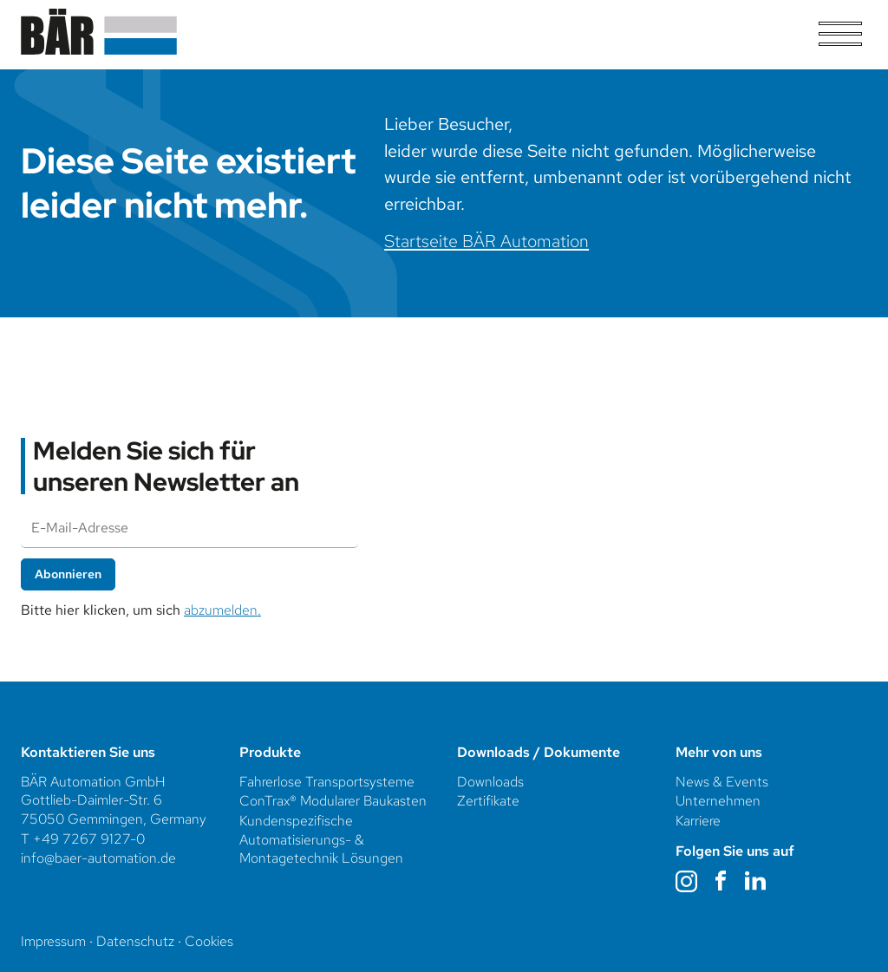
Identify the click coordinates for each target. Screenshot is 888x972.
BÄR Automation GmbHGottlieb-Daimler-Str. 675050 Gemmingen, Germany (113, 800)
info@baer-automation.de (98, 858)
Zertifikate (488, 801)
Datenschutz (135, 941)
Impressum (53, 941)
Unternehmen (720, 801)
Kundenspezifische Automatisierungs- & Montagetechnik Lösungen (323, 839)
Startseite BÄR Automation (486, 240)
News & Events (722, 782)
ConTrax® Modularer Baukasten (333, 801)
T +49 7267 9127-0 (83, 839)
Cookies (209, 941)
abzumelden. (222, 610)
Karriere (698, 821)
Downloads (490, 782)
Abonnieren (68, 574)
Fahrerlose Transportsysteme (327, 782)
